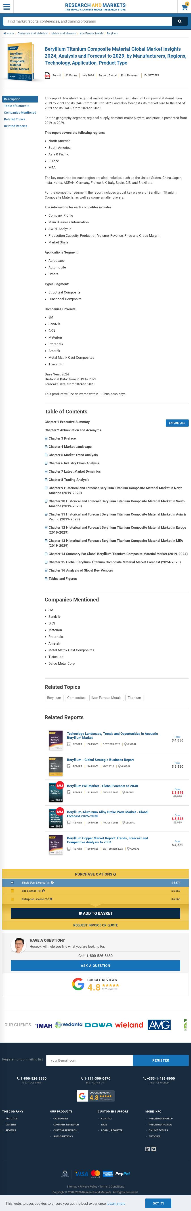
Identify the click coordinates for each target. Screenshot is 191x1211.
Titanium (134, 698)
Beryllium (54, 698)
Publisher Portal (160, 1124)
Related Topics (14, 119)
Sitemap (72, 1186)
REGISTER (160, 1060)
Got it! (158, 1203)
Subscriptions (63, 1136)
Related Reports (15, 126)
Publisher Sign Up (161, 1118)
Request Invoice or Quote (95, 925)
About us (12, 1118)
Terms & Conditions (111, 1186)
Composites (76, 698)
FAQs (104, 1124)
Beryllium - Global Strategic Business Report (100, 760)
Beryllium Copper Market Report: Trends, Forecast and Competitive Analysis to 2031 (107, 840)
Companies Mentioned (20, 112)
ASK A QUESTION (95, 966)
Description (12, 99)
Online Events (158, 1130)
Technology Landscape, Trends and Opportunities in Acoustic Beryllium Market (112, 736)
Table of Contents (16, 106)
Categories (60, 1118)
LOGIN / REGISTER (112, 1130)
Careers (11, 1124)
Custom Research (65, 1130)
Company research (66, 1124)
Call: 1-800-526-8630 (95, 956)
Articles (154, 1136)
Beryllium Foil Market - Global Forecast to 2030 (102, 786)
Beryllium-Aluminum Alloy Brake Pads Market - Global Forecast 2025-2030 (107, 814)
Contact (107, 1118)
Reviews (11, 1130)
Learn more (116, 1203)
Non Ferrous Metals (107, 698)
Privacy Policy (88, 1186)
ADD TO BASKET (95, 913)
